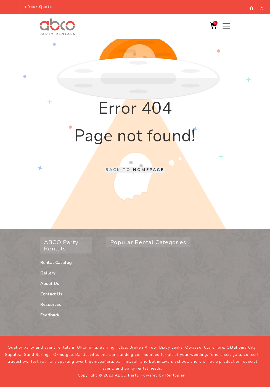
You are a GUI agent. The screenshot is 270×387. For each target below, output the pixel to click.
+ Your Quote (38, 6)
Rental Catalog (56, 262)
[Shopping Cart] (213, 27)
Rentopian (175, 375)
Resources (50, 304)
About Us (49, 283)
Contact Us (51, 294)
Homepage (149, 169)
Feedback (49, 315)
